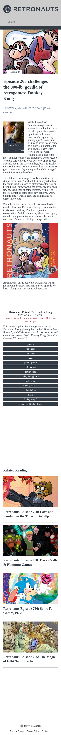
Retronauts (14, 72)
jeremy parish (30, 362)
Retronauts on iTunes (33, 318)
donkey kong (30, 372)
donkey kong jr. (30, 385)
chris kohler (30, 390)
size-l (30, 395)
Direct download (12, 318)
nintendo (30, 353)
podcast (30, 344)
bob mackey (30, 367)
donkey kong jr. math (30, 376)
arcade (30, 358)
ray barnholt (30, 381)
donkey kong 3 (30, 399)
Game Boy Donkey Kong (30, 404)
